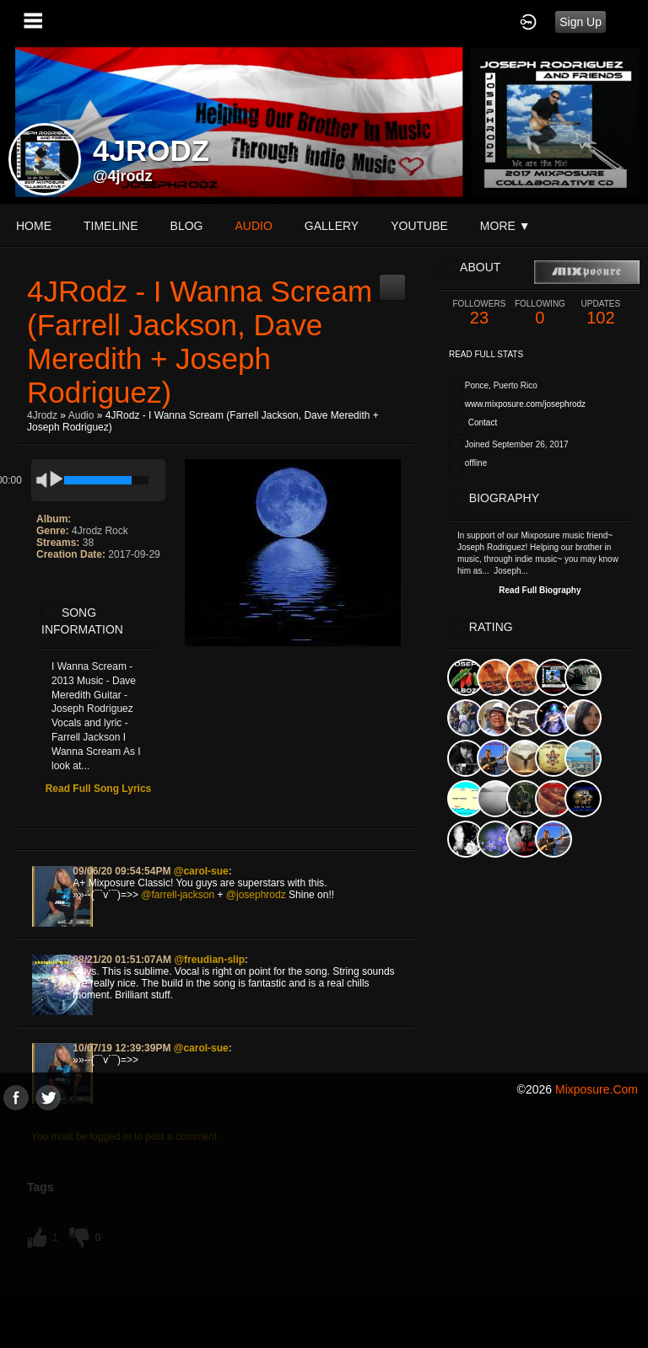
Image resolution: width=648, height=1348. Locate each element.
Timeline (111, 226)
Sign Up (580, 22)
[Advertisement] (324, 1228)
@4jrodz (123, 176)
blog (186, 226)
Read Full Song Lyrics (99, 788)
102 (600, 313)
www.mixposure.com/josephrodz (525, 404)
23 (479, 313)
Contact (482, 422)
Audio (81, 415)
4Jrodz (42, 415)
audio (253, 226)
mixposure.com (596, 1089)
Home (33, 226)
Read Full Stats (486, 354)
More (505, 226)
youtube (419, 226)
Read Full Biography (539, 590)
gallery (332, 226)
